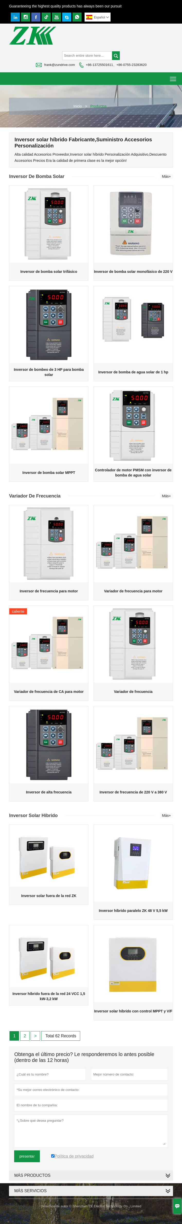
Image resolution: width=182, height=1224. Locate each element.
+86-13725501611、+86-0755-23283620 (116, 65)
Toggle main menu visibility (173, 77)
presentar (26, 1156)
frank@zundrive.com (59, 65)
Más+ (166, 176)
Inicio (78, 106)
